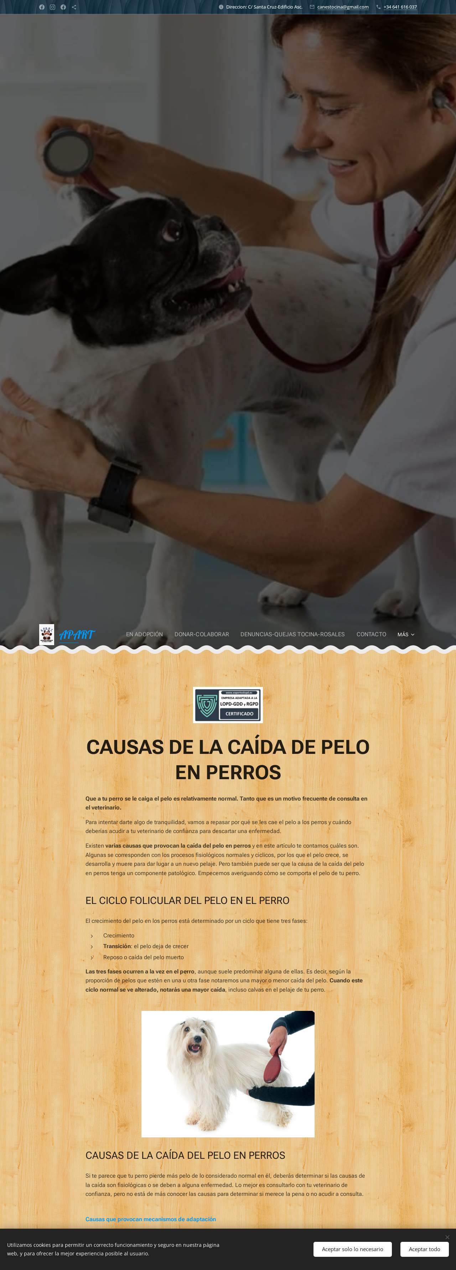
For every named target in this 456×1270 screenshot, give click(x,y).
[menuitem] (160, 634)
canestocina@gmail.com (343, 7)
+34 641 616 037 (400, 7)
